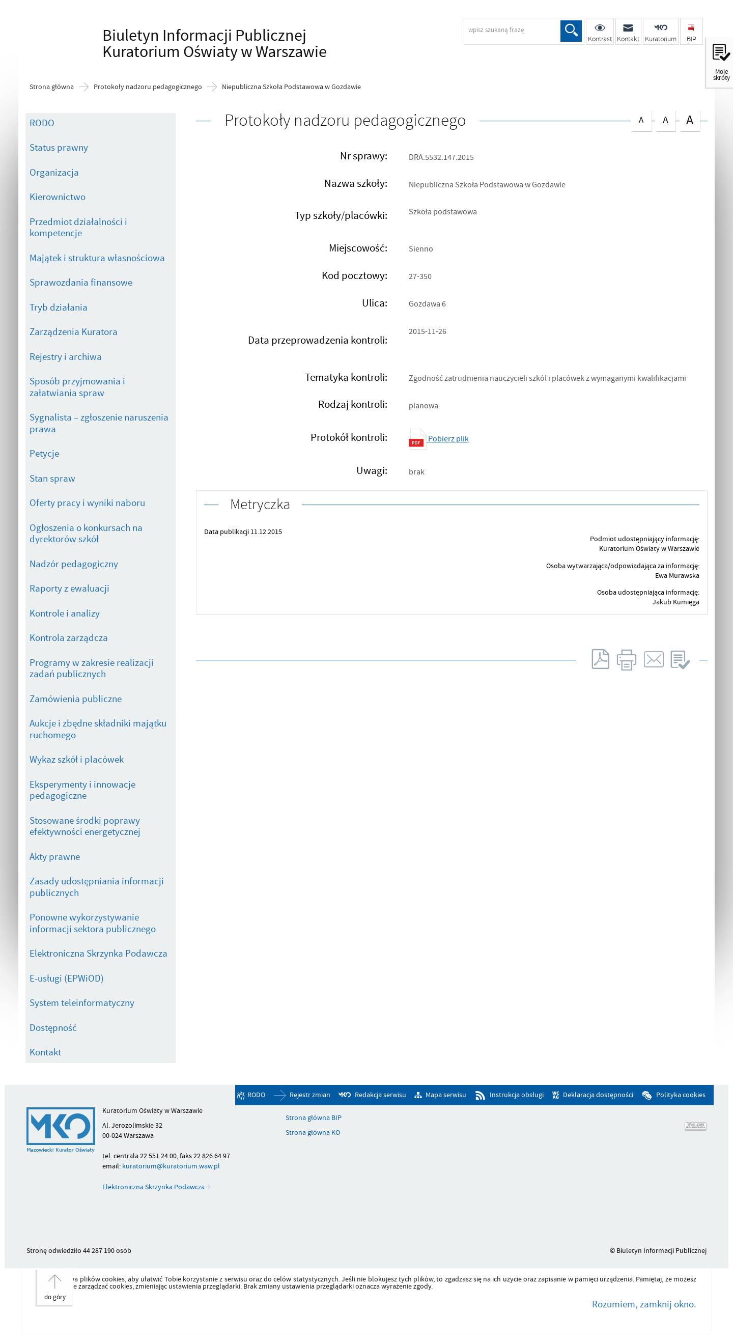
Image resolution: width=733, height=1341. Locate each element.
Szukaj (571, 31)
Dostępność (53, 1028)
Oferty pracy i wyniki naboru (87, 503)
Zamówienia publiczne (76, 699)
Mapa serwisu (446, 1095)
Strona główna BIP (314, 1118)
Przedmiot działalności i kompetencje (78, 228)
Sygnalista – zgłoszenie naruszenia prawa (99, 423)
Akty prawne (55, 857)
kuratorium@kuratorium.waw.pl (171, 1166)
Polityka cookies (681, 1095)
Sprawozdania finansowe (81, 282)
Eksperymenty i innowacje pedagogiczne (82, 790)
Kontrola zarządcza (69, 638)
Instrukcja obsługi (517, 1095)
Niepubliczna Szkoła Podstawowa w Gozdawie (291, 87)
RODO (42, 123)
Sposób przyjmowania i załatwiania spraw (77, 387)
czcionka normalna (641, 118)
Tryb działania (59, 307)
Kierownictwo (58, 197)
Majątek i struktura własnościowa (97, 258)
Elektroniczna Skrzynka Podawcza (98, 953)
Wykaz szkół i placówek (77, 759)
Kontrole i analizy (65, 613)
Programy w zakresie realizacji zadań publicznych (92, 669)
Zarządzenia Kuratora (74, 332)
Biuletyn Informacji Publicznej (211, 44)
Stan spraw (52, 478)
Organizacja (54, 172)
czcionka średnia (665, 118)
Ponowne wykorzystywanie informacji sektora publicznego (93, 923)
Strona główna (52, 87)
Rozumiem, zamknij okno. (644, 1304)
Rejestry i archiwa (66, 357)
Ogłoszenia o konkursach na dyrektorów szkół (86, 534)
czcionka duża (690, 119)
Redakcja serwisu (380, 1095)
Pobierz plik (439, 439)
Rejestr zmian (310, 1095)
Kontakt (45, 1052)
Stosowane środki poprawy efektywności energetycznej (85, 827)
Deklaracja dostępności (598, 1095)
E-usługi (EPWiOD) (67, 978)
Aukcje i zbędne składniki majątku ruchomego (98, 729)
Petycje (44, 454)
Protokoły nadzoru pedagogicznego (148, 87)
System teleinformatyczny (82, 1003)
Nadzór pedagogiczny (74, 564)
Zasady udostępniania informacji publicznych (97, 887)
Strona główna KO (313, 1132)
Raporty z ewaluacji (69, 588)
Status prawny (59, 148)
